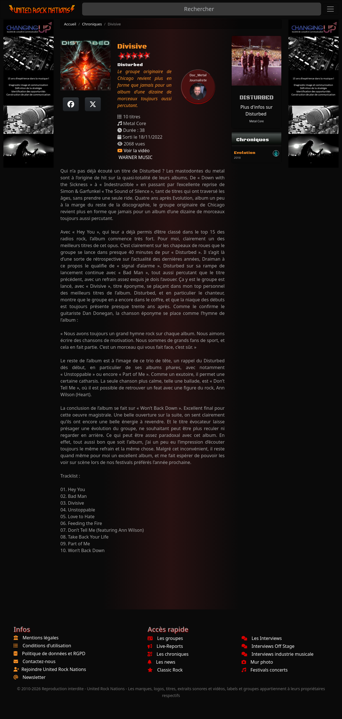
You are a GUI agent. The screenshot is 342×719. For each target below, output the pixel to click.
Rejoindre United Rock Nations (53, 669)
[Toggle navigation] (330, 9)
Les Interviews (262, 638)
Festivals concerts (265, 670)
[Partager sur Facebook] (71, 104)
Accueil (70, 24)
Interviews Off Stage (268, 646)
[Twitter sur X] (93, 104)
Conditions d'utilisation (47, 645)
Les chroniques (168, 654)
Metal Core (256, 121)
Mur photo (257, 662)
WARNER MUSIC (134, 157)
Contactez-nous (39, 661)
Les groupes (165, 638)
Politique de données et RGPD (53, 653)
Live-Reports (165, 646)
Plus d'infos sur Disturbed (256, 110)
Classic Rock (165, 670)
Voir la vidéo (133, 150)
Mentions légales (41, 638)
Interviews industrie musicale (278, 654)
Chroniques (92, 24)
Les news (161, 662)
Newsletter (34, 677)
